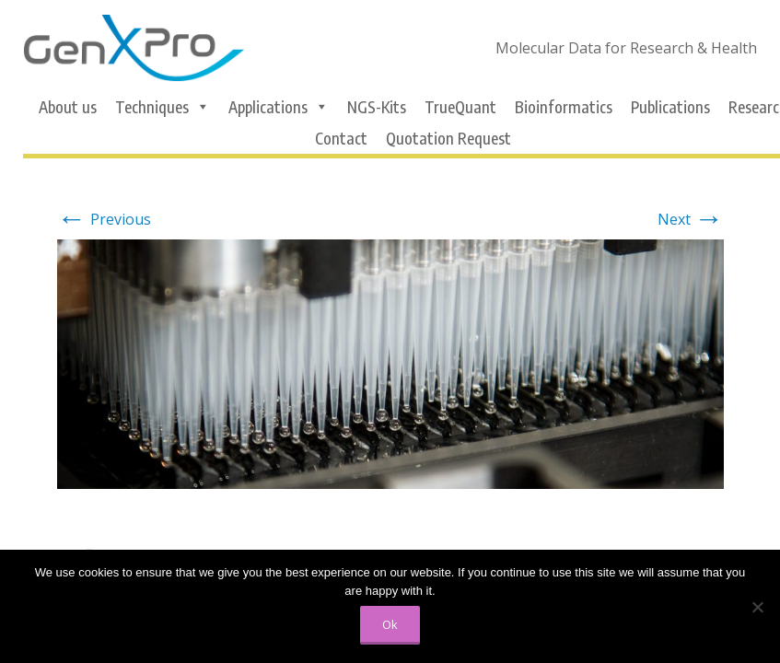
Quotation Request (448, 138)
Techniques (162, 106)
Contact (341, 138)
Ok (390, 624)
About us (68, 107)
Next (691, 219)
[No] (757, 607)
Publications (670, 107)
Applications (278, 106)
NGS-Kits (376, 107)
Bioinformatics (563, 107)
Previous (104, 219)
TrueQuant (460, 107)
